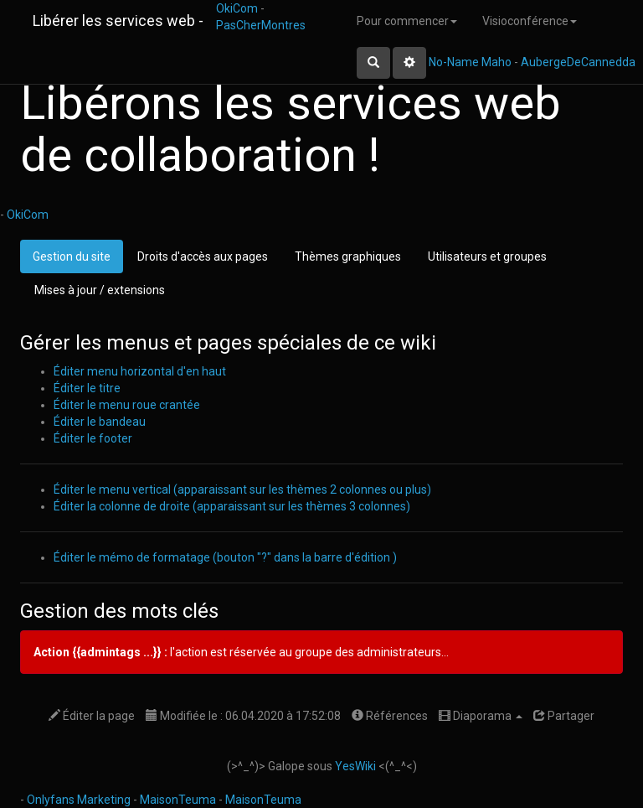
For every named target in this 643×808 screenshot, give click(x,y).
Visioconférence (529, 21)
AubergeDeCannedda (578, 62)
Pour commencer (407, 21)
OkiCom (238, 8)
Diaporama (480, 716)
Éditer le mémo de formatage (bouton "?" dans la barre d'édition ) (225, 557)
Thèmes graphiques (348, 256)
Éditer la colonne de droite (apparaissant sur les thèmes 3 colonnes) (232, 506)
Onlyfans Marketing (80, 799)
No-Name (454, 62)
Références (390, 716)
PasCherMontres (261, 25)
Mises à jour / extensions (99, 290)
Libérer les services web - (118, 20)
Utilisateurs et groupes (487, 256)
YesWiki (355, 766)
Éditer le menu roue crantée (127, 405)
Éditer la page (92, 716)
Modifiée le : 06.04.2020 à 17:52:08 (243, 716)
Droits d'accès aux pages (202, 256)
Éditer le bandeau (100, 421)
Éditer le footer (93, 438)
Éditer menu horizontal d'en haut (140, 371)
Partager (563, 716)
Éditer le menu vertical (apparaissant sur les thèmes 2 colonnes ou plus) (242, 489)
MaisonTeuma (179, 799)
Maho (496, 62)
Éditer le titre (87, 388)
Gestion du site (72, 256)
